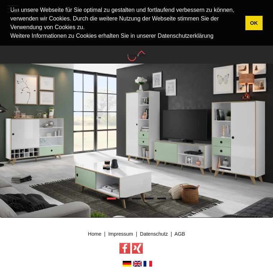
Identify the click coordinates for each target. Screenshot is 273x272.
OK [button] (254, 23)
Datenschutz (154, 233)
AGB (179, 233)
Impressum (120, 233)
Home (94, 233)
